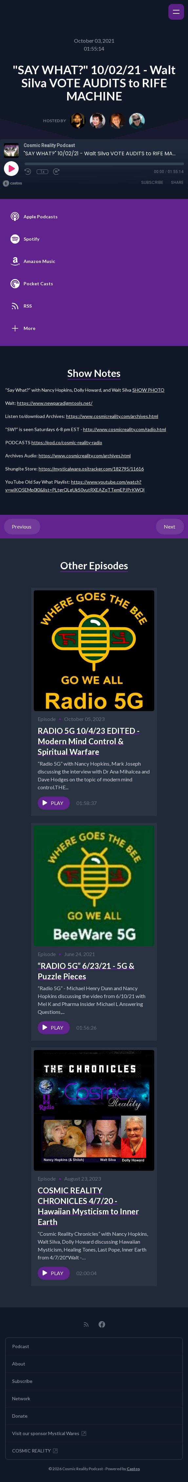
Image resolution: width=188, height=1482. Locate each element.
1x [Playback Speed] (42, 171)
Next (170, 526)
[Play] (11, 168)
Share (177, 182)
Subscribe (152, 182)
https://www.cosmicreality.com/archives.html (112, 416)
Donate (20, 1416)
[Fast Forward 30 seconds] (56, 171)
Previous (22, 526)
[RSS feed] (86, 1324)
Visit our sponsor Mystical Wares (49, 1433)
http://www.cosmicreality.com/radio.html (124, 429)
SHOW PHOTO (148, 390)
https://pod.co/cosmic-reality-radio (66, 442)
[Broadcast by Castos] (12, 183)
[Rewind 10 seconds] (28, 171)
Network (21, 1398)
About (18, 1363)
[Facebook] (101, 1324)
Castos (133, 1468)
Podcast (20, 1346)
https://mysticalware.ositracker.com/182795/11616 (91, 468)
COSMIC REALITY (35, 1451)
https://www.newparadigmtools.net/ (54, 403)
